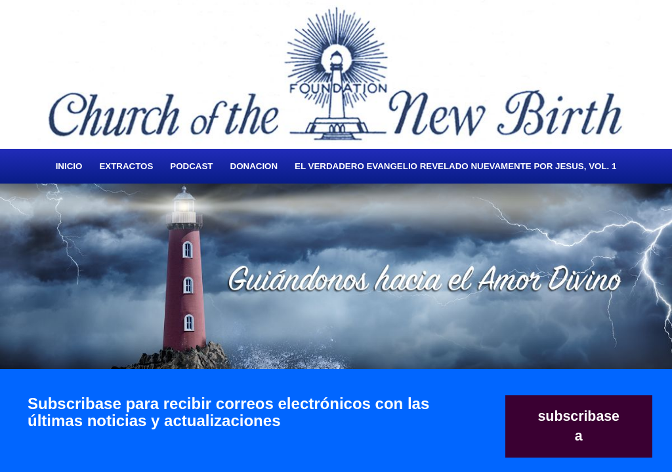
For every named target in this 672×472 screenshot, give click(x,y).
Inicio (69, 166)
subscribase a (579, 426)
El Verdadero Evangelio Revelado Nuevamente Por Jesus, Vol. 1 (455, 166)
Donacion (254, 166)
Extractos (126, 166)
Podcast (191, 166)
